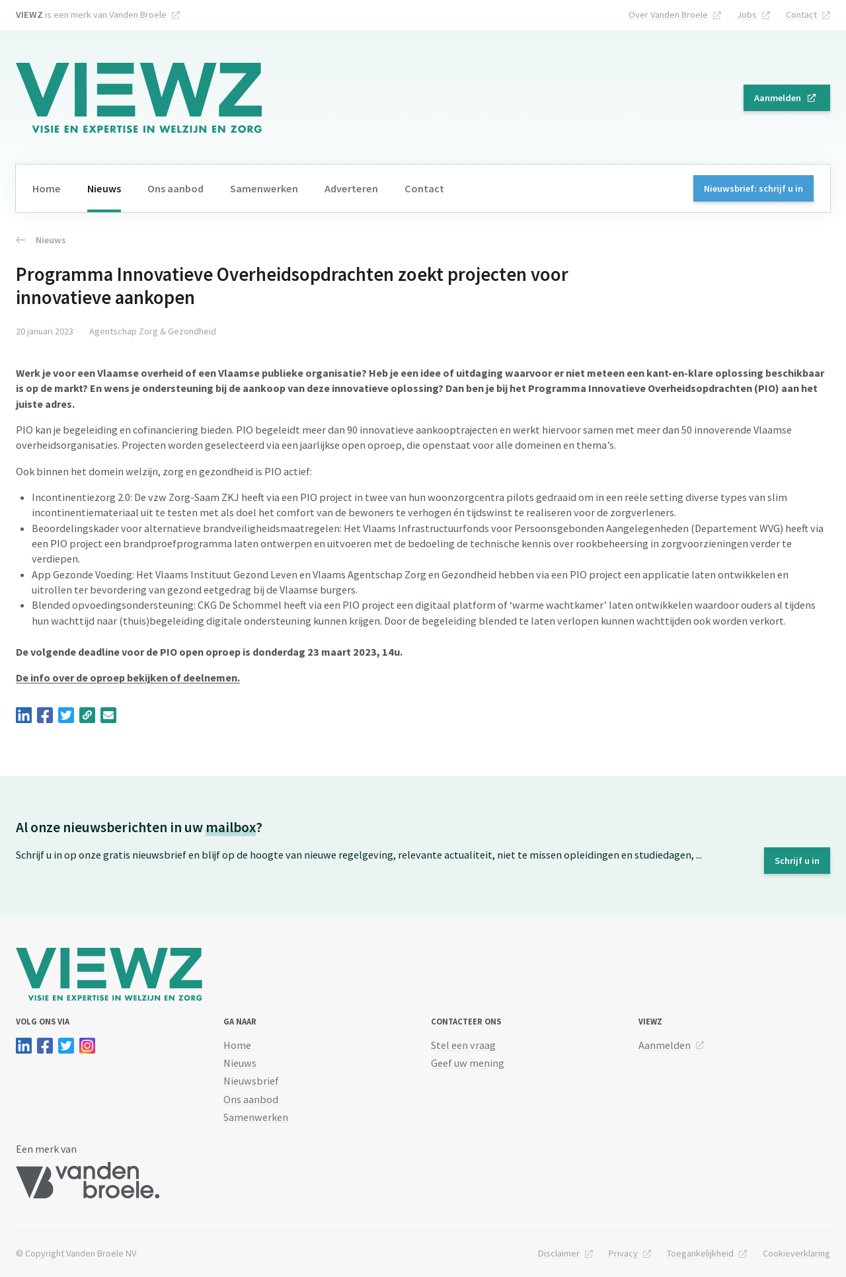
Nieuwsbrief (251, 1080)
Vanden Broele (138, 14)
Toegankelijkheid (700, 1253)
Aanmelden (777, 98)
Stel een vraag (463, 1045)
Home (46, 188)
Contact (801, 14)
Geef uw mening (467, 1062)
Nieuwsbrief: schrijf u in (753, 188)
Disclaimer (559, 1253)
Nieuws (104, 188)
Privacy (623, 1253)
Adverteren (351, 188)
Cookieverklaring (796, 1253)
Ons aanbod (175, 188)
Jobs (747, 14)
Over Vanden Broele (668, 14)
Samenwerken (264, 188)
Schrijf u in (797, 861)
